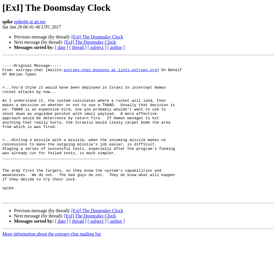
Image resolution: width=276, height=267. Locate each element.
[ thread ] (77, 47)
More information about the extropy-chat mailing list (51, 261)
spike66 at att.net (30, 21)
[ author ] (116, 47)
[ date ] (61, 47)
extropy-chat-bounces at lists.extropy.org (110, 72)
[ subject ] (97, 47)
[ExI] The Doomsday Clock (97, 36)
